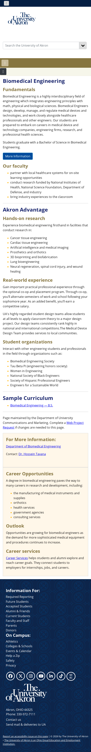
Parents (11, 625)
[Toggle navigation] (6, 3)
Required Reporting (20, 597)
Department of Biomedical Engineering (33, 446)
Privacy (11, 665)
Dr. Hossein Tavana (32, 454)
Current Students (18, 616)
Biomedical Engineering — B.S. (31, 405)
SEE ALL (70, 676)
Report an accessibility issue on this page (25, 736)
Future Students (17, 602)
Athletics (12, 641)
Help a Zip (13, 656)
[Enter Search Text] (41, 45)
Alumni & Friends (18, 611)
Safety (10, 660)
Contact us (13, 720)
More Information (17, 156)
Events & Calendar (19, 651)
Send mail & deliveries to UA (26, 724)
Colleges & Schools (19, 646)
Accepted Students (19, 606)
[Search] (83, 45)
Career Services (17, 558)
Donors (11, 630)
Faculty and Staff (17, 621)
